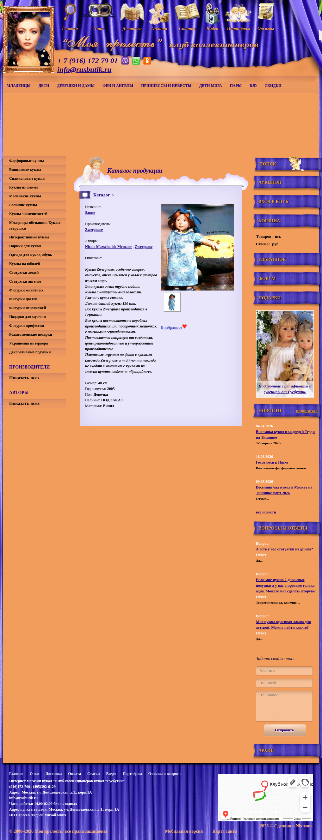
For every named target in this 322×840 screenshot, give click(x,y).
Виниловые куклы (25, 169)
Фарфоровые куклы (26, 161)
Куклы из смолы (23, 187)
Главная (16, 773)
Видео (111, 773)
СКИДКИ (273, 85)
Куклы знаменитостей (28, 214)
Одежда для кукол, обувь (30, 255)
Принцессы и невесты (166, 85)
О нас (35, 773)
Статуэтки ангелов (25, 281)
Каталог (101, 195)
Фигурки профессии (26, 325)
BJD (253, 85)
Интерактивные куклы (29, 237)
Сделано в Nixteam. (293, 826)
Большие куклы (23, 205)
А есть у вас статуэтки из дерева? (284, 549)
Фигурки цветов (23, 299)
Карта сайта (224, 831)
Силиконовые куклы (27, 178)
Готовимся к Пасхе (272, 462)
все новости (266, 512)
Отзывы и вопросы (165, 773)
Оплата (74, 773)
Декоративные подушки (30, 352)
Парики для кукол (25, 246)
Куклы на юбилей (24, 263)
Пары (236, 85)
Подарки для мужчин (27, 317)
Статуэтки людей (24, 272)
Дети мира (210, 85)
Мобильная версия (184, 831)
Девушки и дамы (76, 85)
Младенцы (19, 85)
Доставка (54, 773)
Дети (44, 85)
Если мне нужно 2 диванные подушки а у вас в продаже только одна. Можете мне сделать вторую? (286, 585)
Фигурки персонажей (27, 308)
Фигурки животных (26, 290)
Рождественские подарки (30, 334)
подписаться (307, 411)
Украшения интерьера (28, 343)
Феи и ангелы (117, 85)
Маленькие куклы (25, 196)
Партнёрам (132, 773)
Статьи (93, 773)
